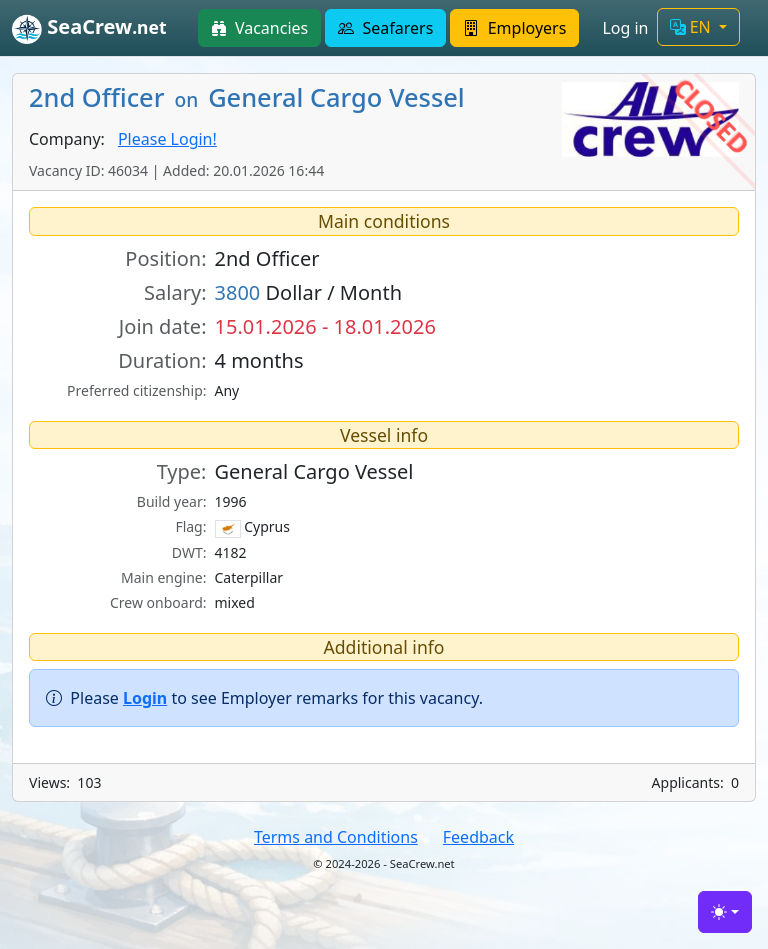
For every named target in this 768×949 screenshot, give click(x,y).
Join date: (163, 326)
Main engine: (164, 577)
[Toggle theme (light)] (725, 912)
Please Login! (167, 139)
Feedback (478, 837)
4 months (259, 360)
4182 (231, 552)
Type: (182, 471)
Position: (165, 258)
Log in (625, 28)
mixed (235, 602)
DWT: (189, 552)
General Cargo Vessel (314, 471)
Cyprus (252, 527)
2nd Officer (267, 258)
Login (145, 698)
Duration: (162, 360)
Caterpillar (249, 577)
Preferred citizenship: (136, 390)
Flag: (190, 526)
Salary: (175, 292)
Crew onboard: (158, 602)
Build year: (172, 501)
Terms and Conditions (336, 837)
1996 (231, 501)
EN (692, 27)
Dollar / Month (309, 292)
